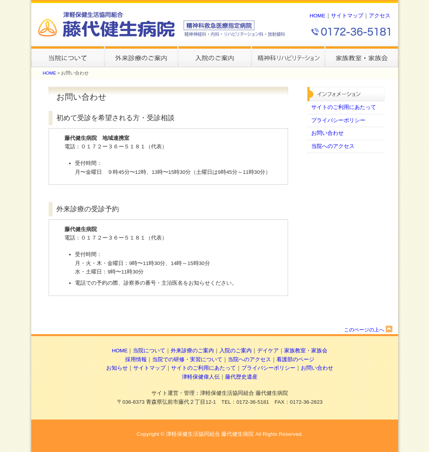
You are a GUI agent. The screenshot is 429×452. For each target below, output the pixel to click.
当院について (149, 350)
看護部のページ (295, 359)
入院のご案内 (235, 350)
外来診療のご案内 (192, 350)
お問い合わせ (327, 133)
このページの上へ (368, 330)
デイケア (268, 350)
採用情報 (136, 359)
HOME (318, 16)
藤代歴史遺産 (241, 377)
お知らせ (117, 368)
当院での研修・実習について (187, 359)
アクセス (379, 16)
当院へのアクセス (332, 146)
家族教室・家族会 (305, 350)
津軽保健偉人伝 (201, 377)
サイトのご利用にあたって (343, 107)
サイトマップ (347, 16)
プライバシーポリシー (338, 120)
